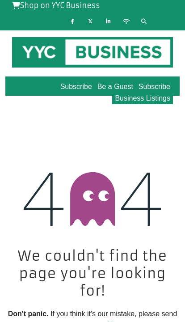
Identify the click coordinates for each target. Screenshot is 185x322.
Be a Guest (115, 86)
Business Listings (142, 98)
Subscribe (154, 86)
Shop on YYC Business (56, 5)
